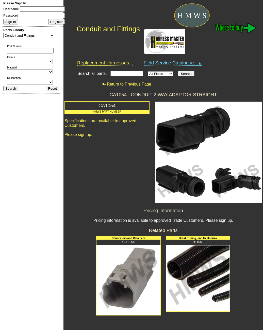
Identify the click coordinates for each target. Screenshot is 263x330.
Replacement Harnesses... (105, 62)
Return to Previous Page (126, 84)
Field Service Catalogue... (173, 63)
